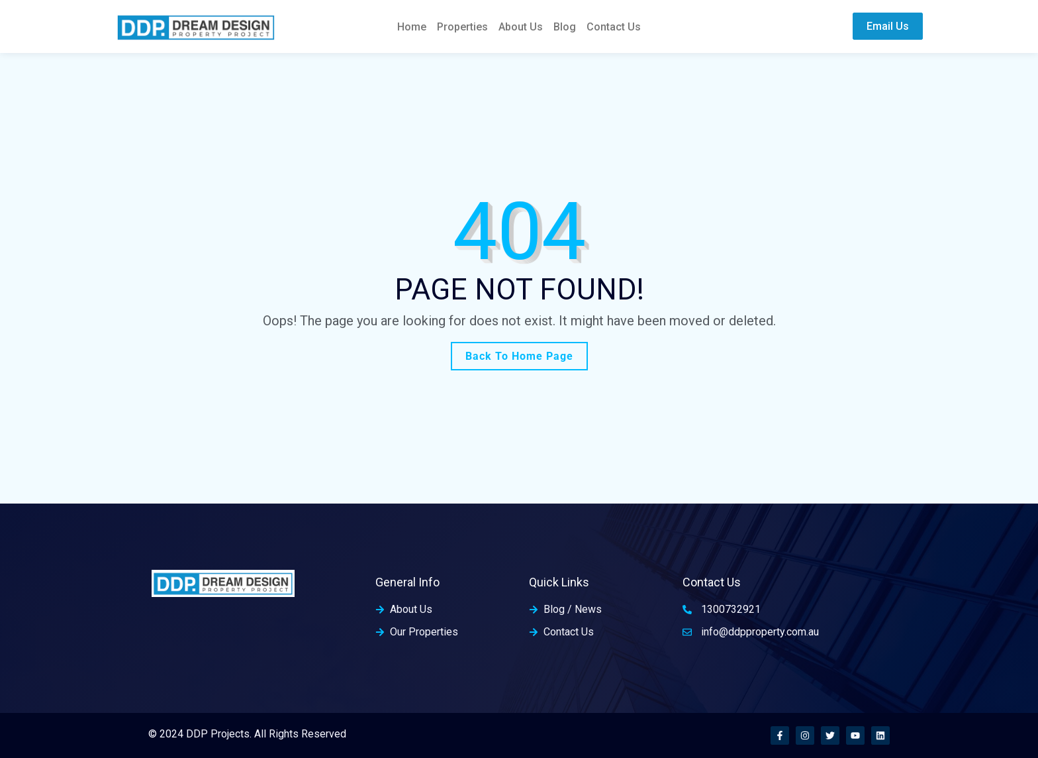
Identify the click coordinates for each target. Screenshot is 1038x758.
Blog (564, 27)
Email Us (888, 26)
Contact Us (614, 27)
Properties (462, 27)
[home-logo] (196, 26)
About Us (520, 27)
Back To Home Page (519, 356)
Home (411, 27)
